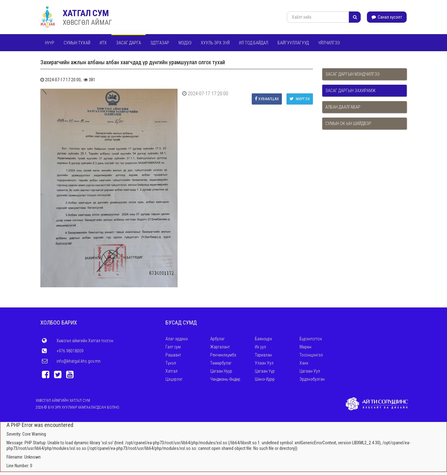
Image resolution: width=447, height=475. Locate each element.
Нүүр (49, 42)
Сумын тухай (77, 42)
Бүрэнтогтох (311, 338)
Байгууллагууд (293, 42)
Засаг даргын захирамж (350, 90)
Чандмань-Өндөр (225, 379)
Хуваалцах (267, 98)
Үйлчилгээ (329, 42)
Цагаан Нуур (221, 371)
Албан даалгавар (342, 107)
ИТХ (103, 42)
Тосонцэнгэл (311, 354)
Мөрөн (305, 346)
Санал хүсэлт (387, 17)
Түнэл (170, 363)
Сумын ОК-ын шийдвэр (348, 123)
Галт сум (173, 346)
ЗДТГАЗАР (159, 42)
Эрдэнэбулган (312, 379)
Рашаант (173, 354)
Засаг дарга (128, 42)
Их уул (260, 346)
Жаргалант (220, 346)
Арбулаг (217, 338)
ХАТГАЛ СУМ (86, 13)
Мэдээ (185, 42)
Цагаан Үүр (265, 371)
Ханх (304, 363)
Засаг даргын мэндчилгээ (352, 74)
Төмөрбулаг (221, 363)
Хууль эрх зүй (215, 42)
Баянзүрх (263, 338)
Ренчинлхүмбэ (223, 354)
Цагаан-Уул (310, 371)
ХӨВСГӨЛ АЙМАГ (87, 22)
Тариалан (263, 354)
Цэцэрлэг (174, 379)
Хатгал (171, 371)
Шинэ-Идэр (265, 379)
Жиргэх (300, 98)
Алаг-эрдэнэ (176, 338)
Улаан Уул (264, 363)
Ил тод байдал (253, 42)
